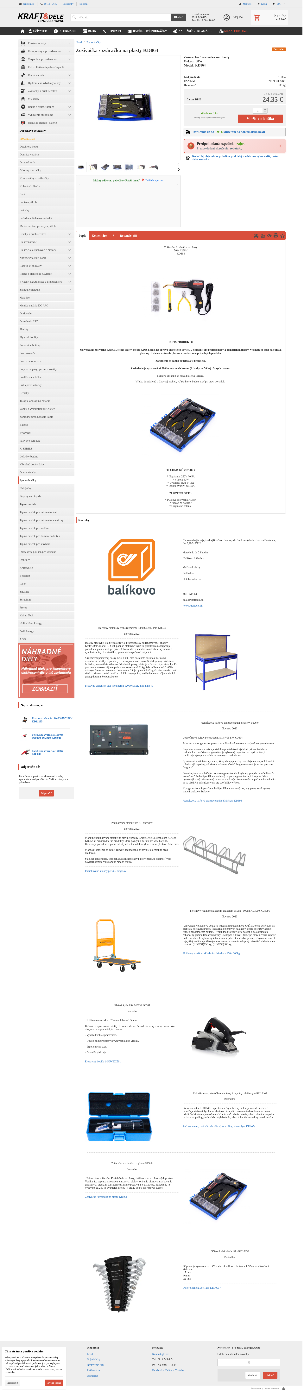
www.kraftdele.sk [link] (193, 605)
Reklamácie (93, 1370)
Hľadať (178, 17)
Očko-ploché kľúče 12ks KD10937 (202, 1287)
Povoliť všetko (54, 1383)
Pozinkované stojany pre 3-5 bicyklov (105, 871)
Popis (82, 235)
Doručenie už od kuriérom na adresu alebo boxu (229, 132)
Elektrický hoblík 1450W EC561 (103, 1061)
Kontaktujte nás (160, 1354)
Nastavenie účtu (95, 1364)
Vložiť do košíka (260, 118)
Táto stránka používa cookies (24, 1351)
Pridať (270, 1375)
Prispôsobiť (12, 1383)
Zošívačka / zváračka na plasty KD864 (106, 1196)
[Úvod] (40, 17)
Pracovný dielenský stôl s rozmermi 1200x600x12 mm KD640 (119, 685)
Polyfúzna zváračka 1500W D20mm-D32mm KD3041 (47, 736)
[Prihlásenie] (233, 17)
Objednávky (93, 1359)
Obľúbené (92, 1375)
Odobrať (252, 1375)
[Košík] (269, 17)
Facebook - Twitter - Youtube (168, 1370)
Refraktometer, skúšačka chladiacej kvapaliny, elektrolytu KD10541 (220, 1126)
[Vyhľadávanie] (121, 17)
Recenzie (128, 235)
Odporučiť (46, 793)
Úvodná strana (255, 1388)
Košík (90, 1354)
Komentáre (99, 235)
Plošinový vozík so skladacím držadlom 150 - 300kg (211, 953)
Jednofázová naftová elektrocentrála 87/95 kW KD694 (212, 800)
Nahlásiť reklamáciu (271, 1388)
